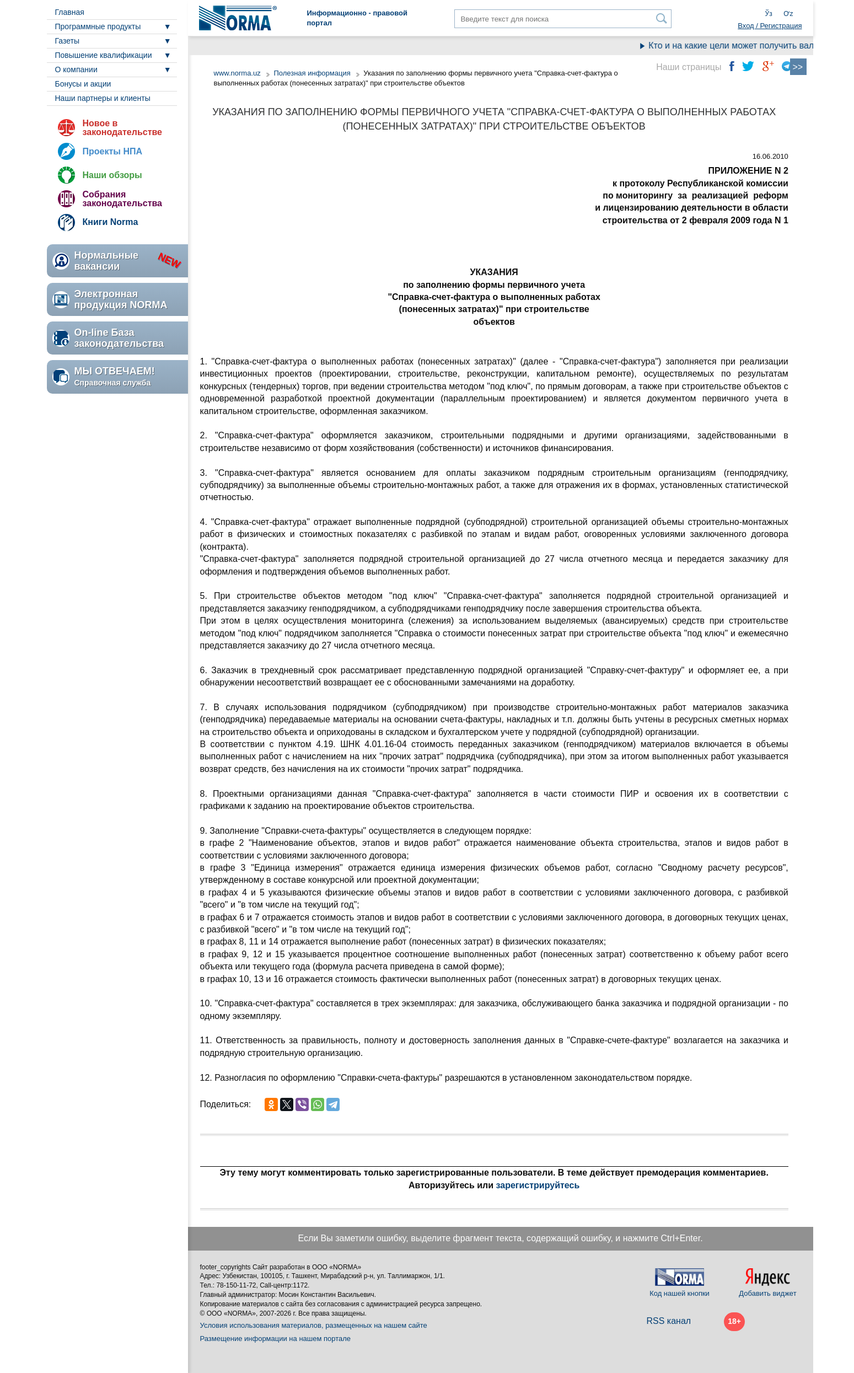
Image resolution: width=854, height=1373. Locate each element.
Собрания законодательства (122, 198)
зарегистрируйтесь (538, 1185)
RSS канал (669, 1321)
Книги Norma (110, 222)
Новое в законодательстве (122, 127)
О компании (76, 69)
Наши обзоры (112, 175)
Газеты (67, 40)
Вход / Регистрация (770, 26)
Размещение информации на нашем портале (275, 1338)
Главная (69, 12)
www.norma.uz (237, 73)
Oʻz (788, 13)
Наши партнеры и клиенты (103, 98)
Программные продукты (98, 26)
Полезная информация (311, 73)
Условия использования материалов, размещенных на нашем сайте (313, 1325)
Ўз (768, 13)
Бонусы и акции (83, 83)
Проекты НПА (113, 151)
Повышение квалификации (103, 55)
